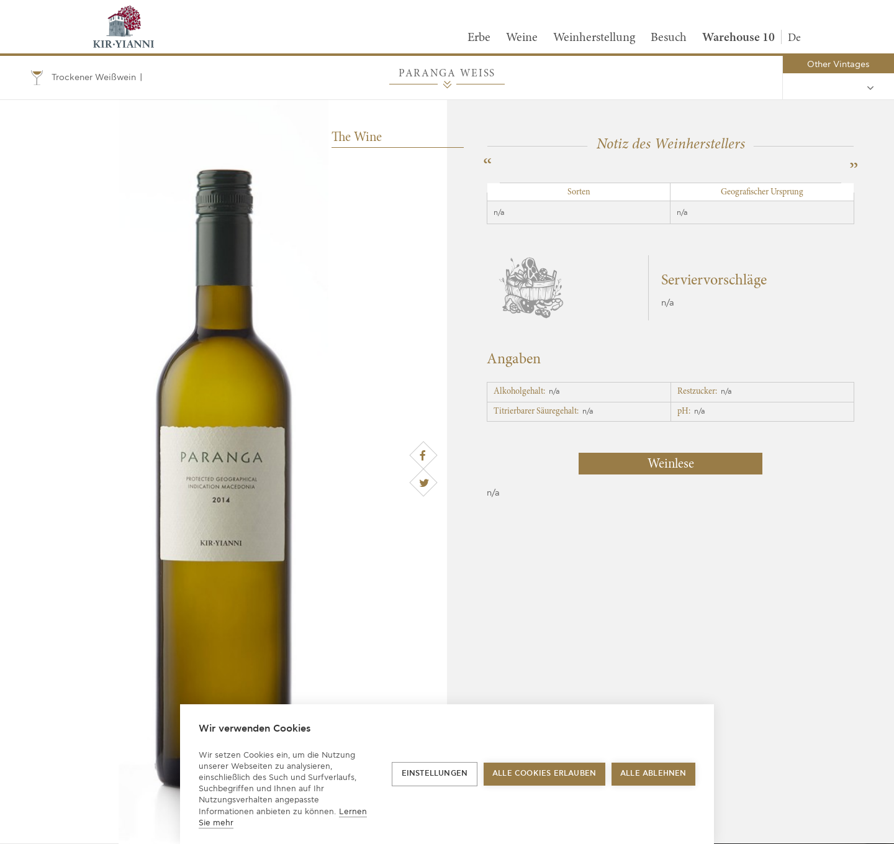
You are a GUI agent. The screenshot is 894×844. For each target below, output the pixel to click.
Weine (522, 38)
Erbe (478, 38)
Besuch (669, 38)
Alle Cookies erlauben (544, 773)
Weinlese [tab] (671, 464)
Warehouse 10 (738, 38)
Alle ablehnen (653, 773)
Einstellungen (435, 773)
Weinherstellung (594, 38)
